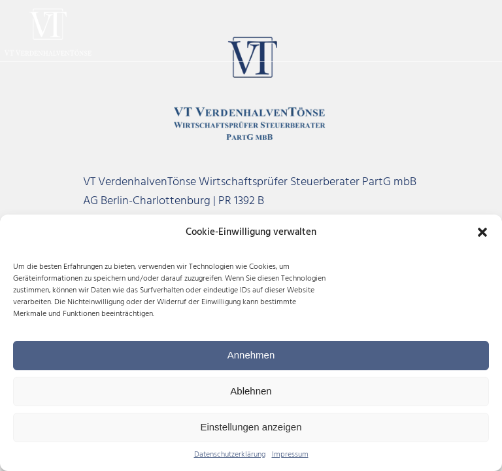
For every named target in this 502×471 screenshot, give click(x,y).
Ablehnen (250, 390)
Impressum (290, 455)
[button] (482, 232)
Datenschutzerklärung (229, 455)
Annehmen (251, 354)
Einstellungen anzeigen (250, 426)
